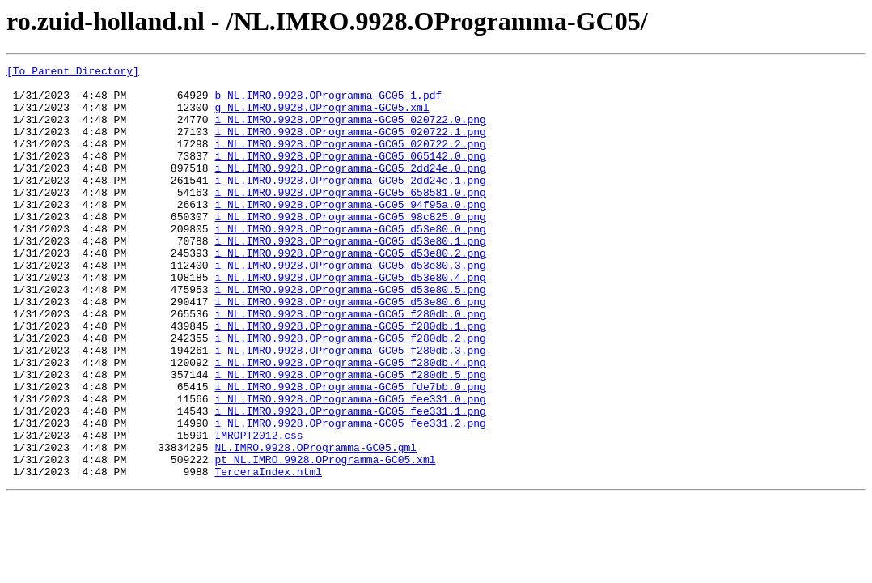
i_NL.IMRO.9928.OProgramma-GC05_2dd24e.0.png (349, 189)
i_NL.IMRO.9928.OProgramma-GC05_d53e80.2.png (349, 291)
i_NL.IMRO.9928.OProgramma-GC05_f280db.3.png (349, 408)
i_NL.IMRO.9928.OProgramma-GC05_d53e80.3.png (349, 306)
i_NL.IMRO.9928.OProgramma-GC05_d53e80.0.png (349, 262)
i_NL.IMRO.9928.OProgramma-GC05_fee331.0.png (349, 466)
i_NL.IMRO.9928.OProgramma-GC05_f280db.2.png (349, 393)
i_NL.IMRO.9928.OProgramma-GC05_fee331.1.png (349, 481)
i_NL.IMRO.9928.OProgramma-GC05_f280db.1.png (349, 379)
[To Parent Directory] (72, 73)
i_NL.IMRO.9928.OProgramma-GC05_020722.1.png (349, 145)
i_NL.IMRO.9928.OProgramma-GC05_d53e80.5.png (349, 335)
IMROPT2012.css (258, 510)
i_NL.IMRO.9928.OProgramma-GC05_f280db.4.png (349, 422)
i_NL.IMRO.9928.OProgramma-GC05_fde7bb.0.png (349, 452)
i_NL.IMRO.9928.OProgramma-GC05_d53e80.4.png (349, 320)
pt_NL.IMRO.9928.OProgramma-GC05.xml (324, 539)
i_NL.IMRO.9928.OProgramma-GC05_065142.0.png (349, 175)
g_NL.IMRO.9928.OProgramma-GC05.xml (321, 116)
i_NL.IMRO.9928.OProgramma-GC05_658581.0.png (349, 218)
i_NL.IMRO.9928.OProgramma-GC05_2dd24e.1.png (349, 204)
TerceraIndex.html (268, 554)
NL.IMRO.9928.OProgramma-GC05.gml (315, 524)
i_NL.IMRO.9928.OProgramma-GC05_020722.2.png (349, 160)
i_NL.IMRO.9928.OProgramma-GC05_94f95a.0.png (349, 233)
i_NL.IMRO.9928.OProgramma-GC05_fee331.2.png (349, 495)
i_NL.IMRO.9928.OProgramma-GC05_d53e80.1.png (349, 277)
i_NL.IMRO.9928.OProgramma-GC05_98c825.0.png (349, 247)
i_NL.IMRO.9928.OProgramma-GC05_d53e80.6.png (349, 350)
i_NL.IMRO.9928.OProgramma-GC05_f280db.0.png (349, 364)
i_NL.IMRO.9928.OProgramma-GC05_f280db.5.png (349, 437)
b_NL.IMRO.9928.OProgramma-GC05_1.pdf (328, 102)
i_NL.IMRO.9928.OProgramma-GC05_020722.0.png (349, 131)
